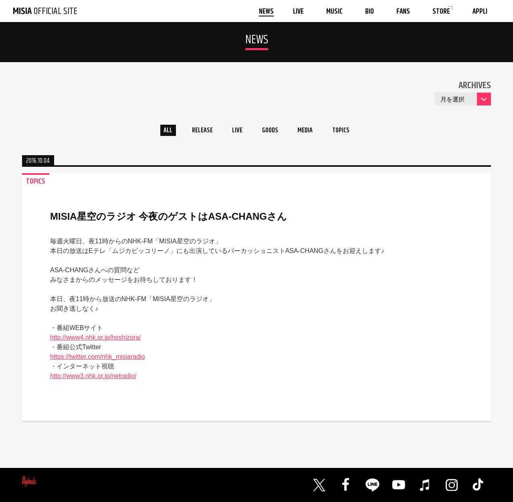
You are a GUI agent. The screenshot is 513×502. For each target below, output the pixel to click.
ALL (158, 132)
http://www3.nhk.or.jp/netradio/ (93, 378)
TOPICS (349, 132)
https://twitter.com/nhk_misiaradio (97, 359)
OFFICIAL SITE (45, 11)
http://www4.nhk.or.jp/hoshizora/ (95, 339)
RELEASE (196, 132)
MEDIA (310, 132)
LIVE (234, 132)
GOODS (271, 132)
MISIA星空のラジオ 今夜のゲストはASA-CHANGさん (168, 218)
